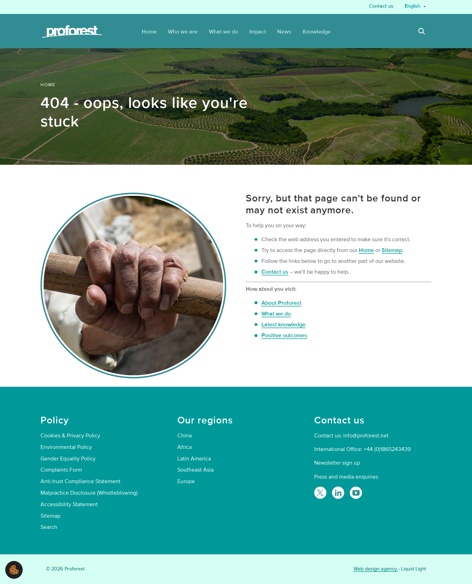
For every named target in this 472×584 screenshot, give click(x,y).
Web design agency (376, 569)
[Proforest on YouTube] (356, 493)
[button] (14, 569)
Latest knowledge (283, 324)
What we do (276, 313)
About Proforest (281, 303)
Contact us (274, 271)
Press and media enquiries (346, 476)
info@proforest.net (366, 435)
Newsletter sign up (337, 462)
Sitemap (392, 250)
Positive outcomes (284, 335)
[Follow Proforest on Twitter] (320, 493)
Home (366, 250)
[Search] (422, 32)
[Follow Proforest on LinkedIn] (338, 493)
